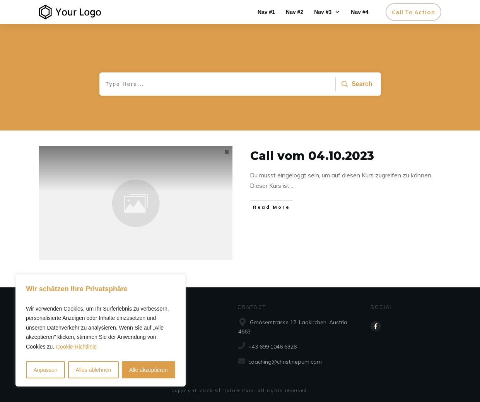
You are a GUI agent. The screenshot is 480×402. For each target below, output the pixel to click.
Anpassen (45, 370)
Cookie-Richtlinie (76, 347)
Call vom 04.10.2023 (312, 156)
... (292, 185)
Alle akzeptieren (148, 370)
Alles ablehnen (93, 370)
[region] (100, 330)
